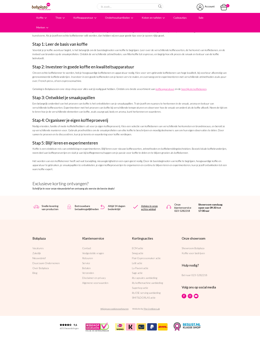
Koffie (39, 17)
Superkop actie (140, 287)
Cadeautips (180, 17)
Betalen (86, 268)
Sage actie (137, 272)
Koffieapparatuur (83, 17)
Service (86, 263)
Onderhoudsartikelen (117, 17)
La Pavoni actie (140, 268)
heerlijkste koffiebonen (194, 88)
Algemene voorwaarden (95, 282)
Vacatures (38, 248)
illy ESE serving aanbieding (146, 292)
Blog (34, 272)
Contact (86, 248)
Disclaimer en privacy (94, 277)
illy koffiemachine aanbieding (147, 282)
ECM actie (137, 248)
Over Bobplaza (40, 268)
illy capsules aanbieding (144, 277)
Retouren (87, 258)
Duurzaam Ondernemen (46, 263)
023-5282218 (199, 275)
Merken (40, 27)
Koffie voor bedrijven (193, 253)
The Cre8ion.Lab (152, 308)
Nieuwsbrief (39, 258)
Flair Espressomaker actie (146, 258)
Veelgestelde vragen (93, 253)
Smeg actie (137, 253)
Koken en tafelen (152, 17)
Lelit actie (137, 263)
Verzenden (88, 272)
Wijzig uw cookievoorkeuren (114, 308)
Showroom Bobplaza (193, 248)
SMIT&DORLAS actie (144, 297)
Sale (201, 17)
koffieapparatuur (165, 88)
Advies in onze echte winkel (149, 207)
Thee (58, 17)
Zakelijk (36, 253)
